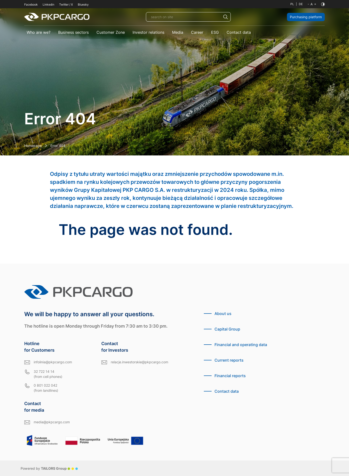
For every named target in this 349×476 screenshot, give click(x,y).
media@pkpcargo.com (52, 422)
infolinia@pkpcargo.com (53, 362)
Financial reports (230, 375)
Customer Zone (110, 32)
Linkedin (48, 4)
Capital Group (227, 329)
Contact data (239, 32)
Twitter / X (66, 4)
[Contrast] (323, 4)
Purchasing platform (306, 17)
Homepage (33, 146)
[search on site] (188, 17)
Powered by (49, 468)
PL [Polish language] (292, 4)
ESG (215, 32)
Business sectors (73, 32)
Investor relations (148, 32)
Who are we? (38, 32)
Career (197, 32)
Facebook (31, 4)
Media (177, 32)
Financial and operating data (240, 344)
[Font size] (312, 4)
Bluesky (83, 4)
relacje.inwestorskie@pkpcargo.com (139, 362)
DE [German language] (301, 4)
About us (222, 313)
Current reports (229, 360)
